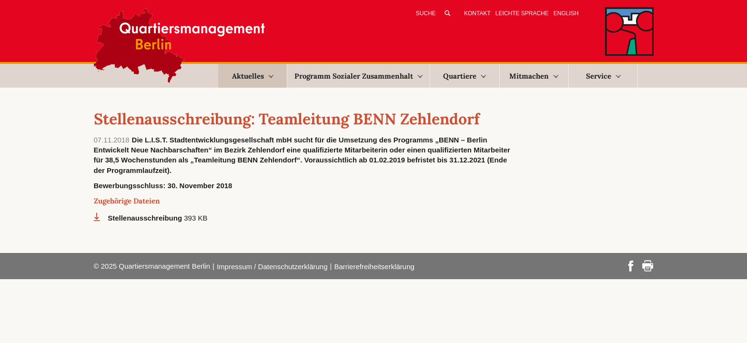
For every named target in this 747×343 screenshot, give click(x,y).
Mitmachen (533, 76)
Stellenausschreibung (146, 218)
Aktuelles (252, 76)
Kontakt (477, 13)
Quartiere (464, 76)
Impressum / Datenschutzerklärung (272, 266)
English (566, 13)
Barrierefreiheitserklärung (374, 266)
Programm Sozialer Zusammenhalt (358, 76)
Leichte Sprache (522, 13)
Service (603, 76)
